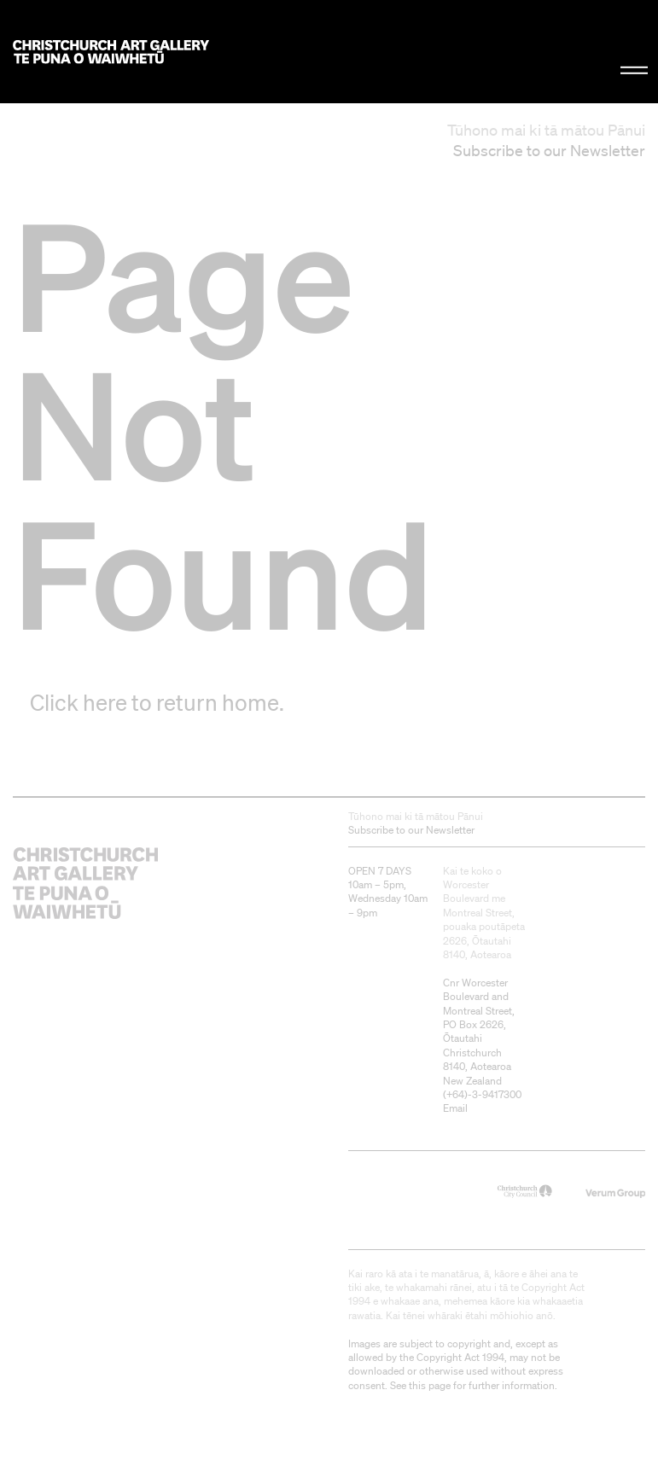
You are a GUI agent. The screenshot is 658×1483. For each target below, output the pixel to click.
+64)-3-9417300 (483, 1094)
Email (455, 1108)
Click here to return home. (157, 702)
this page (430, 1385)
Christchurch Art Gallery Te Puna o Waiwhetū (111, 51)
